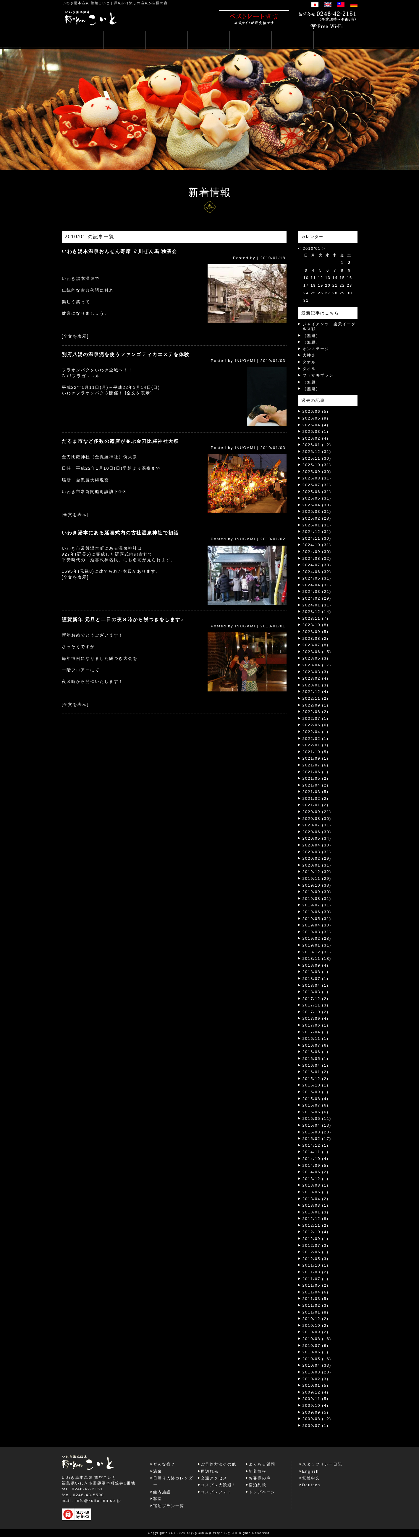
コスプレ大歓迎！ (218, 1485)
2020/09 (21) (316, 812)
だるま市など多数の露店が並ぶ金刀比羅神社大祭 (120, 441)
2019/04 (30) (316, 925)
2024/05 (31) (316, 578)
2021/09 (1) (315, 758)
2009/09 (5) (315, 1412)
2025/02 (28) (316, 518)
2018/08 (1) (315, 972)
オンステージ (315, 349)
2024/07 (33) (316, 565)
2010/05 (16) (316, 1359)
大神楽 (309, 355)
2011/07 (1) (315, 1279)
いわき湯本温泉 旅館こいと (86, 3)
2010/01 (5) (315, 1385)
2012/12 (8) (315, 1218)
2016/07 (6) (315, 1045)
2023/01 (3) (315, 685)
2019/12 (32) (316, 871)
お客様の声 (260, 1478)
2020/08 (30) (316, 818)
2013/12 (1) (315, 1179)
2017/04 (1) (315, 1032)
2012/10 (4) (315, 1232)
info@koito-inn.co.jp (98, 1500)
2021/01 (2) (315, 805)
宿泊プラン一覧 (168, 1506)
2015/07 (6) (315, 1105)
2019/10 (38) (316, 885)
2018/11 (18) (316, 958)
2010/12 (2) (315, 1318)
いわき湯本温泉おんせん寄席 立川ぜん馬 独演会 (119, 251)
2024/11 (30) (316, 538)
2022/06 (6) (315, 725)
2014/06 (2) (315, 1172)
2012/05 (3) (315, 1259)
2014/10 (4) (315, 1158)
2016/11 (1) (315, 1038)
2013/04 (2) (315, 1199)
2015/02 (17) (316, 1138)
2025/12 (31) (316, 451)
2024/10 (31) (316, 545)
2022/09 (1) (315, 705)
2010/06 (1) (315, 1352)
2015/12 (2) (315, 1078)
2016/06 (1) (315, 1052)
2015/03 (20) (316, 1132)
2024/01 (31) (316, 605)
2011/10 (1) (315, 1265)
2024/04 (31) (316, 585)
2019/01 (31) (316, 945)
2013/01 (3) (315, 1212)
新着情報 (257, 1471)
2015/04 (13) (316, 1125)
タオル (309, 362)
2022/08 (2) (315, 711)
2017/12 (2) (315, 998)
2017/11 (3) (315, 1005)
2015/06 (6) (315, 1112)
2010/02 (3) (315, 1379)
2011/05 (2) (315, 1285)
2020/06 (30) (316, 832)
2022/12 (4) (315, 691)
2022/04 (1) (315, 732)
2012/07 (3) (315, 1245)
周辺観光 (210, 1471)
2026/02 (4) (315, 438)
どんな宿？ (164, 1464)
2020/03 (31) (316, 852)
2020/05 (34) (316, 838)
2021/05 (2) (315, 778)
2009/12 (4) (315, 1392)
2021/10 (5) (315, 752)
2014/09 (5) (315, 1165)
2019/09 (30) (316, 892)
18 (313, 285)
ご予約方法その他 (218, 1464)
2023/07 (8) (315, 645)
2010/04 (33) (316, 1365)
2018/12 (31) (316, 952)
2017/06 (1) (315, 1025)
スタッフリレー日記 (322, 1464)
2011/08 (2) (315, 1272)
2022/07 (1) (315, 718)
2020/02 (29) (316, 858)
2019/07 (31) (316, 905)
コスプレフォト (216, 1492)
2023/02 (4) (315, 678)
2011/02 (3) (315, 1305)
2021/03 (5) (315, 791)
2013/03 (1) (315, 1205)
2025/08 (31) (316, 478)
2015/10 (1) (315, 1085)
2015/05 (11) (316, 1118)
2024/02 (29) (316, 598)
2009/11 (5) (315, 1398)
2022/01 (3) (315, 745)
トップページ (262, 1492)
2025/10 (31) (316, 465)
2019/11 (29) (316, 878)
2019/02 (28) (316, 938)
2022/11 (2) (315, 698)
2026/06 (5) (315, 411)
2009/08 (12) (316, 1419)
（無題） (311, 335)
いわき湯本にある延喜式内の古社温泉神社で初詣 (120, 532)
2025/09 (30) (316, 471)
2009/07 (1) (315, 1425)
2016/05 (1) (315, 1058)
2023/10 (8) (315, 625)
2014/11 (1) (315, 1152)
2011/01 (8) (315, 1312)
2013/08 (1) (315, 1185)
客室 (157, 1499)
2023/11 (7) (315, 618)
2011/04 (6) (315, 1292)
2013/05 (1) (315, 1192)
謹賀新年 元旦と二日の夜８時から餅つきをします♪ (123, 619)
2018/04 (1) (315, 985)
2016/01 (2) (315, 1072)
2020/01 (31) (316, 865)
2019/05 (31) (316, 918)
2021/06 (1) (315, 772)
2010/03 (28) (316, 1372)
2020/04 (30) (316, 845)
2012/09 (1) (315, 1238)
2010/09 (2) (315, 1332)
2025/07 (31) (316, 485)
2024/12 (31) (316, 531)
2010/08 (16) (316, 1339)
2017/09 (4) (315, 1018)
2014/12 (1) (315, 1145)
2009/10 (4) (315, 1405)
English (310, 1471)
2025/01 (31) (316, 525)
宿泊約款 (257, 1485)
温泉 (157, 1471)
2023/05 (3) (315, 658)
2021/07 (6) (315, 765)
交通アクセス (214, 1478)
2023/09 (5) (315, 631)
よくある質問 (262, 1464)
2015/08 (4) (315, 1099)
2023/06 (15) (316, 652)
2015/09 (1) (315, 1092)
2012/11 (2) (315, 1225)
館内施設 (162, 1492)
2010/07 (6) (315, 1345)
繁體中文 (311, 1478)
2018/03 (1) (315, 992)
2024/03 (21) (316, 591)
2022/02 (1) (315, 738)
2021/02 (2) (315, 798)
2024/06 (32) (316, 572)
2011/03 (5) (315, 1298)
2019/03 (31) (316, 932)
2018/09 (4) (315, 965)
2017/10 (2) (315, 1012)
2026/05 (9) (315, 418)
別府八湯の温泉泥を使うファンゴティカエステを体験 (126, 354)
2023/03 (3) (315, 672)
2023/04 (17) (316, 665)
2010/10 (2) (315, 1325)
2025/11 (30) (316, 458)
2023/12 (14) (316, 611)
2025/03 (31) (316, 511)
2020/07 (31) (316, 825)
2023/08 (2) (315, 638)
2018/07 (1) (315, 978)
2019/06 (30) (316, 912)
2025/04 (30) (316, 505)
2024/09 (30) (316, 551)
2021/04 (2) (315, 785)
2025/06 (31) (316, 492)
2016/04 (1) (315, 1065)
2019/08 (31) (316, 898)
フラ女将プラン (318, 375)
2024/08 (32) (316, 558)
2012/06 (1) (315, 1252)
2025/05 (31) (316, 498)
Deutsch (311, 1485)
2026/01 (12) (316, 445)
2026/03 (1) (315, 431)
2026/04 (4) (315, 425)
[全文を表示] (75, 336)
